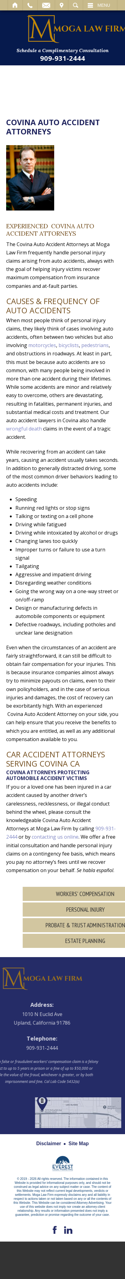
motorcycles (42, 345)
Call (30, 5)
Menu (104, 5)
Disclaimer (48, 1143)
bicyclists (68, 345)
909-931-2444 (62, 58)
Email (46, 5)
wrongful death (24, 428)
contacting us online (55, 836)
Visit (61, 5)
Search (75, 5)
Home (15, 5)
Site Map (79, 1143)
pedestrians (95, 345)
